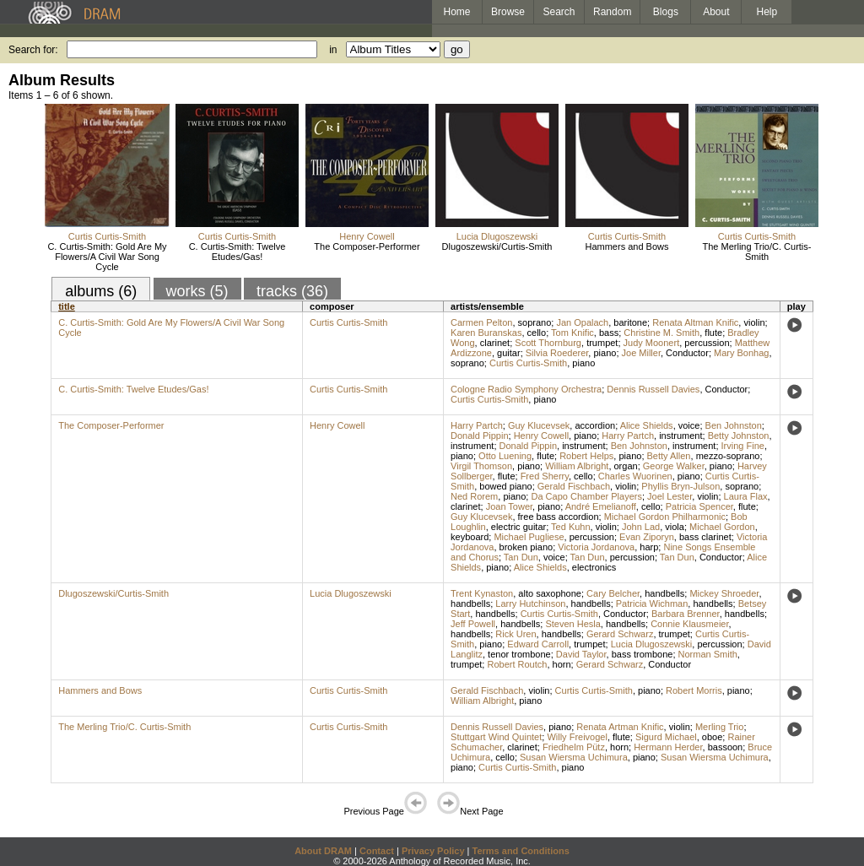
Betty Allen (669, 456)
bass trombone (642, 654)
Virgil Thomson (481, 466)
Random (612, 12)
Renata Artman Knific (619, 727)
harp (649, 547)
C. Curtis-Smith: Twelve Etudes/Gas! (237, 251)
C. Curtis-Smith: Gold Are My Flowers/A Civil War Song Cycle (106, 256)
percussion (706, 343)
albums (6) (101, 291)
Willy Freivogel (577, 737)
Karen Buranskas (486, 332)
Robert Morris (694, 690)
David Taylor (581, 654)
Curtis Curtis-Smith (107, 236)
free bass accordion (558, 516)
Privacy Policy (433, 851)
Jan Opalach (582, 322)
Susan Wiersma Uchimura (574, 757)
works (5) (197, 291)
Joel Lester (669, 496)
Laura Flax (746, 496)
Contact (376, 851)
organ (626, 466)
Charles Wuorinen (635, 476)
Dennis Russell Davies (653, 389)
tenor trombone (519, 654)
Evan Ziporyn (646, 537)
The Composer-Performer (366, 246)
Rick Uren (515, 634)
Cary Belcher (613, 593)
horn (562, 664)
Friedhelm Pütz (574, 747)
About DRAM (323, 851)
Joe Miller (641, 353)
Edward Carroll (538, 644)
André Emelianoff (600, 506)
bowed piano (505, 486)
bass (608, 332)
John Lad (641, 527)
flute (713, 332)
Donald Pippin (480, 435)
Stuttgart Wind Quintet (496, 737)
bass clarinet (705, 537)
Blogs (665, 12)
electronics (594, 567)
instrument (680, 435)
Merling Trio (719, 727)
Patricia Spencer (699, 506)
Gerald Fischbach (573, 486)
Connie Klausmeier (689, 624)
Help (767, 12)
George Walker (674, 466)
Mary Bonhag (741, 353)
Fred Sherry (545, 476)
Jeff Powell (473, 624)
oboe (712, 737)
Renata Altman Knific (695, 322)
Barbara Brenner (685, 614)
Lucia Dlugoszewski (497, 236)
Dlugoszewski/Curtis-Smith (497, 246)
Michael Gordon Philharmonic (665, 516)
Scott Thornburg (548, 343)
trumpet (602, 343)
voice (689, 425)
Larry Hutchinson (530, 603)
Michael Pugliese (529, 537)
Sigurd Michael (666, 737)
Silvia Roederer (557, 353)
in (333, 50)
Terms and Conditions (521, 851)
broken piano (527, 547)
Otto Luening (505, 456)
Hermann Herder (668, 747)
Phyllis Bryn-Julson (680, 486)
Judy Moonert (652, 343)
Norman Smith (707, 654)
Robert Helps (586, 456)
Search (559, 12)
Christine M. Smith (661, 332)
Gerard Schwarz (619, 634)
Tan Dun (521, 557)
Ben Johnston (733, 425)
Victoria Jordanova (596, 547)
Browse (508, 12)
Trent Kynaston (482, 593)
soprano (535, 322)
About (716, 12)
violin (753, 322)
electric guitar (518, 527)
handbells (664, 593)
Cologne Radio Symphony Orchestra (526, 389)
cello (537, 332)
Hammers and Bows (626, 246)
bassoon (725, 747)
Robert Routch (517, 664)
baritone (630, 322)
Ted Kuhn (570, 527)
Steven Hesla (572, 624)
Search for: (33, 50)
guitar (509, 353)
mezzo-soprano (728, 456)
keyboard (470, 537)
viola (674, 527)
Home (456, 12)
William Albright (576, 466)
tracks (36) (292, 291)
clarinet (495, 343)
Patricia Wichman (652, 603)
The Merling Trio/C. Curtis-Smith (757, 251)
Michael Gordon (722, 527)
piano (604, 353)
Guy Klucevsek (539, 425)
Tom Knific (572, 332)
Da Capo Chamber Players (586, 496)
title (66, 306)
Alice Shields (646, 425)
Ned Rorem (474, 496)
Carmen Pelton (481, 322)
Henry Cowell (366, 236)
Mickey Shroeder (724, 593)
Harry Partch (477, 425)
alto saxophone (549, 593)
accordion (595, 425)
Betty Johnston (739, 435)
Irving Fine (742, 446)
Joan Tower (509, 506)
